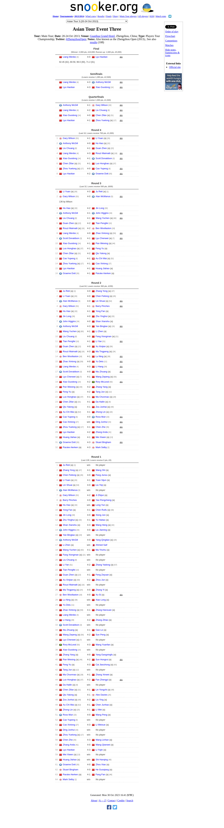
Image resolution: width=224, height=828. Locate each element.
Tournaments (66, 16)
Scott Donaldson (104, 158)
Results (101, 16)
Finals (108, 16)
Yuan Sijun (101, 480)
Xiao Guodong (103, 87)
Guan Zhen (101, 148)
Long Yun (100, 505)
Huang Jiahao (102, 268)
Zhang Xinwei (102, 674)
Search (129, 800)
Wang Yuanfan (103, 644)
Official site (175, 67)
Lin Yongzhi (101, 689)
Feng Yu (100, 248)
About (94, 800)
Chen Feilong (102, 296)
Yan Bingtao (102, 326)
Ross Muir (101, 416)
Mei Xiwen (101, 437)
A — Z (102, 800)
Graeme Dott (102, 173)
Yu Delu (99, 361)
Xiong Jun (101, 515)
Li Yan (99, 341)
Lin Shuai (100, 301)
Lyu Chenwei (102, 238)
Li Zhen (99, 331)
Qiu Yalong (101, 253)
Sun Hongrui (102, 659)
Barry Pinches (103, 306)
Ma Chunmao (102, 397)
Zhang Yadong (103, 564)
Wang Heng (101, 525)
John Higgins (102, 213)
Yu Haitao (100, 520)
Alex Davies (101, 694)
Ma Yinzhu (101, 549)
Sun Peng (100, 634)
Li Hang (99, 366)
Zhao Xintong (102, 233)
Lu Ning (99, 356)
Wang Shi (100, 470)
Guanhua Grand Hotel (102, 36)
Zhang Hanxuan (103, 610)
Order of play (171, 31)
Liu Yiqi (99, 485)
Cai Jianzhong (103, 664)
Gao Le (99, 630)
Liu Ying (100, 699)
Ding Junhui (101, 422)
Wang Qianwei (103, 744)
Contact (111, 800)
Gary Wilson (102, 105)
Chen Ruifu (101, 510)
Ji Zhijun (100, 495)
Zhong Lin (101, 412)
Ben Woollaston (103, 228)
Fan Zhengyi (102, 679)
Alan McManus (103, 196)
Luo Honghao (102, 163)
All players (143, 16)
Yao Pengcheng (103, 500)
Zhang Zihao (102, 620)
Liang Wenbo (69, 57)
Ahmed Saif (101, 545)
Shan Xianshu (103, 321)
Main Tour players (128, 16)
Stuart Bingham (103, 442)
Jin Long (100, 208)
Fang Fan (100, 774)
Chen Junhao (102, 704)
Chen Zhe (100, 427)
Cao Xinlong (102, 263)
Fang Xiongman (103, 336)
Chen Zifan (101, 115)
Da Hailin (100, 401)
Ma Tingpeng (102, 351)
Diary (115, 16)
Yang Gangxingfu (104, 654)
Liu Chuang (101, 110)
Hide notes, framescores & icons (172, 53)
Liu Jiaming (101, 530)
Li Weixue (100, 724)
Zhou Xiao (101, 764)
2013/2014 (79, 16)
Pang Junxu (101, 475)
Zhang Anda (102, 432)
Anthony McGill (103, 82)
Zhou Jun (100, 579)
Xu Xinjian (101, 346)
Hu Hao (99, 143)
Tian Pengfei (102, 223)
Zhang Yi (100, 589)
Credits (121, 800)
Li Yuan (99, 138)
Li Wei (99, 709)
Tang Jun (100, 391)
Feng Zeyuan (102, 574)
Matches (169, 45)
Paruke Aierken (103, 273)
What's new (90, 16)
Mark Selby (101, 447)
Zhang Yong (101, 291)
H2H (152, 16)
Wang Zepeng (103, 376)
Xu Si (98, 594)
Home (55, 16)
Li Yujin (99, 749)
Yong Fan (100, 311)
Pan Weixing (102, 243)
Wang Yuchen (102, 218)
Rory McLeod (102, 381)
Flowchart (170, 36)
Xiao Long (101, 599)
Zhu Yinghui (101, 316)
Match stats (161, 16)
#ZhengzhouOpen (76, 39)
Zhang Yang (102, 387)
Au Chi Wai (101, 258)
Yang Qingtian (103, 540)
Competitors (171, 40)
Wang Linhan (102, 739)
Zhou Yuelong (102, 120)
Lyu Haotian (101, 57)
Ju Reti (99, 191)
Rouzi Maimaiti (103, 153)
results (93, 42)
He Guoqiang (102, 769)
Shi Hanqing (102, 759)
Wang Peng (101, 714)
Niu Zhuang (101, 371)
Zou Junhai (101, 407)
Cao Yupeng (102, 168)
